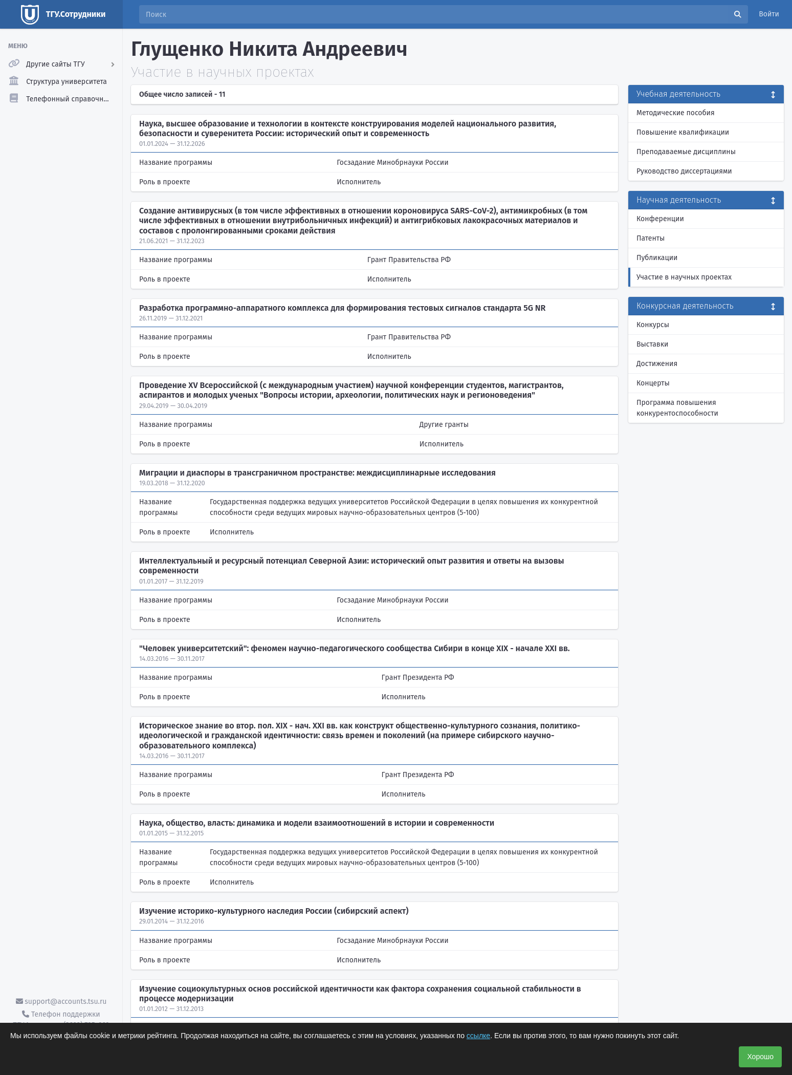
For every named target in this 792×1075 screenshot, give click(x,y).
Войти (769, 14)
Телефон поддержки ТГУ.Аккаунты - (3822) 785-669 (61, 1019)
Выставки (652, 344)
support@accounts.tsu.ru (61, 1001)
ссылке (478, 1035)
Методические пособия (675, 113)
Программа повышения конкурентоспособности (677, 408)
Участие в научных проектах (684, 277)
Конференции (660, 218)
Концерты (653, 383)
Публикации (656, 257)
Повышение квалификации (682, 132)
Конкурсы (652, 324)
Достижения (656, 363)
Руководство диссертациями (684, 171)
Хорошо (760, 1056)
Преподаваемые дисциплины (686, 151)
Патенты (650, 238)
